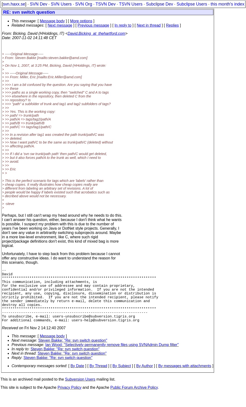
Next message (60, 25)
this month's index (227, 4)
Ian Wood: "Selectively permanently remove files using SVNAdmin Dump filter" (112, 358)
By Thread (98, 379)
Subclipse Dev (159, 4)
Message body (52, 21)
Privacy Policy (69, 401)
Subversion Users (80, 393)
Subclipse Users (192, 4)
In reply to (123, 25)
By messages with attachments (184, 379)
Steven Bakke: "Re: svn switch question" (72, 354)
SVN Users (61, 4)
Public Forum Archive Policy (134, 401)
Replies (172, 25)
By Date (77, 379)
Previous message (93, 25)
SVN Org (83, 4)
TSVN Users (130, 4)
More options (81, 21)
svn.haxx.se (14, 4)
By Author (144, 379)
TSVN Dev (106, 4)
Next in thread (149, 25)
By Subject (121, 379)
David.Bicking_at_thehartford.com (96, 33)
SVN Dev (38, 4)
